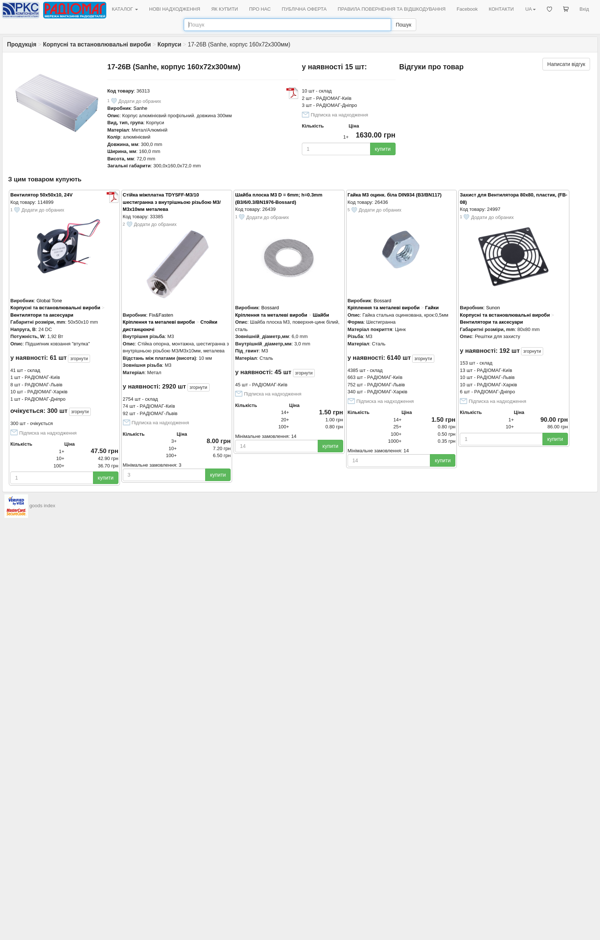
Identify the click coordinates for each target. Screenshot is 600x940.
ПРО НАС (260, 9)
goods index (42, 505)
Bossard (270, 307)
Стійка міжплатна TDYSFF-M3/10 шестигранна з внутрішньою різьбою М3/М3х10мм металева (172, 202)
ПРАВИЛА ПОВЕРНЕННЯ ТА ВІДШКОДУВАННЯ (391, 9)
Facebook (466, 9)
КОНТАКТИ (501, 9)
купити (383, 149)
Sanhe (141, 108)
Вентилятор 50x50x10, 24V (41, 195)
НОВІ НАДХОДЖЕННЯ (174, 9)
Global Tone (49, 300)
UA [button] (530, 9)
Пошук (403, 25)
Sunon (493, 307)
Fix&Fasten (161, 315)
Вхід (584, 9)
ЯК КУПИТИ (224, 9)
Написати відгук (566, 64)
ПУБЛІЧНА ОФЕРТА (304, 9)
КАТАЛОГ (125, 9)
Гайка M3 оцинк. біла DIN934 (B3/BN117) (395, 195)
